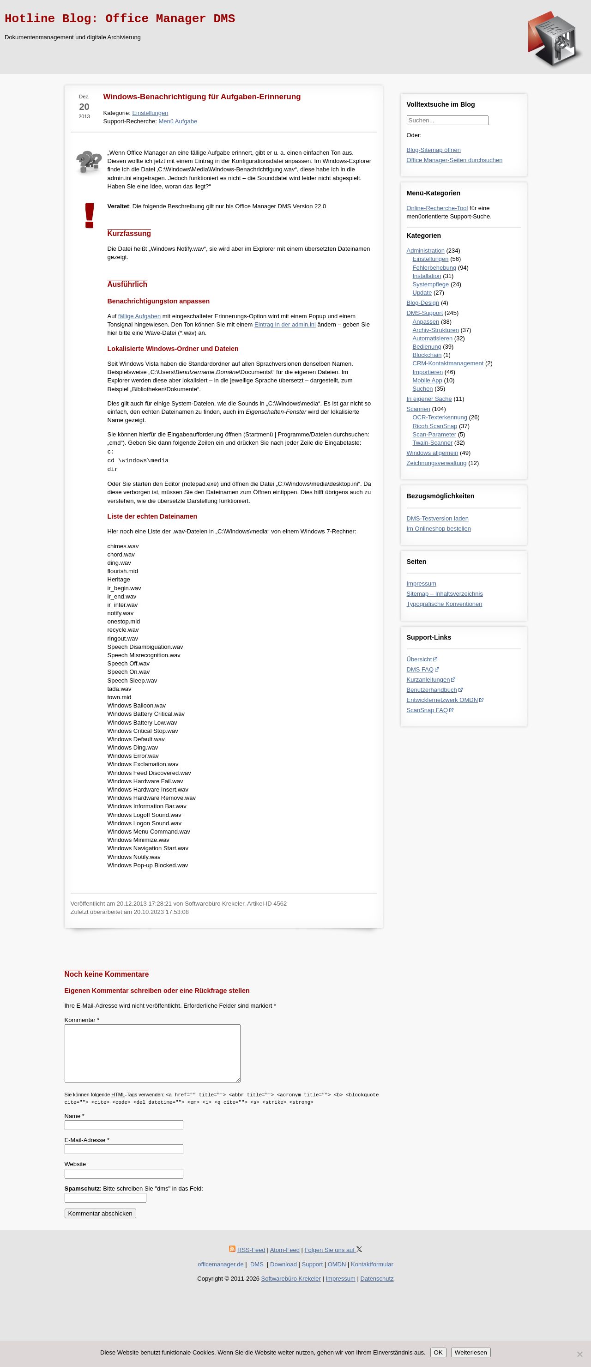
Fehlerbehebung (435, 267)
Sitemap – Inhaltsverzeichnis (445, 593)
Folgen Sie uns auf (333, 1261)
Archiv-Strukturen (436, 330)
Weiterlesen (471, 1352)
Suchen (423, 388)
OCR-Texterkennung (440, 417)
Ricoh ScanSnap (435, 426)
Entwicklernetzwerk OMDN (442, 699)
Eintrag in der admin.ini (285, 324)
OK (438, 1352)
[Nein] (579, 1354)
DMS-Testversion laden (438, 518)
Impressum (421, 583)
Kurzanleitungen (428, 679)
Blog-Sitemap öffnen (434, 149)
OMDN (337, 1275)
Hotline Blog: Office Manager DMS (120, 19)
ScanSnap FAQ (427, 710)
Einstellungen (431, 258)
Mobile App (427, 380)
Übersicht (419, 659)
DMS (257, 1275)
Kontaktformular (372, 1275)
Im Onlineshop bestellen (439, 528)
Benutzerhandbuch (432, 689)
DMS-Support (425, 312)
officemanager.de (221, 1275)
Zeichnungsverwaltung (437, 463)
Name (74, 1127)
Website (75, 1175)
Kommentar (82, 1019)
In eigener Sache (429, 398)
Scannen (418, 408)
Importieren (428, 372)
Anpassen (426, 321)
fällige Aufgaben (139, 316)
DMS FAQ (420, 669)
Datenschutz (376, 1289)
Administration (426, 250)
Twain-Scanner (433, 442)
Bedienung (427, 346)
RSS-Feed (251, 1261)
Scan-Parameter (435, 434)
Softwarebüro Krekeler (291, 1289)
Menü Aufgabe (177, 121)
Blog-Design (423, 302)
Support (312, 1275)
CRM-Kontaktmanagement (448, 363)
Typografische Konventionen (444, 603)
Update (422, 292)
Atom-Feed (285, 1261)
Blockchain (427, 354)
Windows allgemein (432, 452)
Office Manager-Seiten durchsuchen (455, 160)
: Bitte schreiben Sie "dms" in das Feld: (134, 1199)
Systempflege (431, 284)
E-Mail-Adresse (87, 1151)
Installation (427, 275)
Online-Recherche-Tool (437, 208)
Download (283, 1275)
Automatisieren (433, 338)
